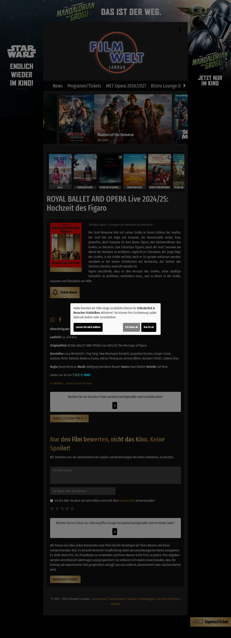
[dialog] (115, 319)
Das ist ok (149, 327)
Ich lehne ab (131, 327)
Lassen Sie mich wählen (88, 327)
